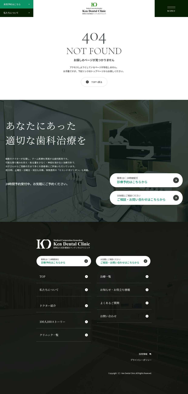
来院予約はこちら (12, 4)
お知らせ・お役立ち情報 (115, 290)
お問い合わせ (108, 316)
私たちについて (11, 12)
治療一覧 (105, 276)
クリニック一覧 (49, 335)
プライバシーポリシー (141, 359)
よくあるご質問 (109, 303)
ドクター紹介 (48, 306)
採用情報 (145, 353)
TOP (42, 276)
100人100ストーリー (52, 322)
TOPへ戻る (96, 81)
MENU (171, 9)
